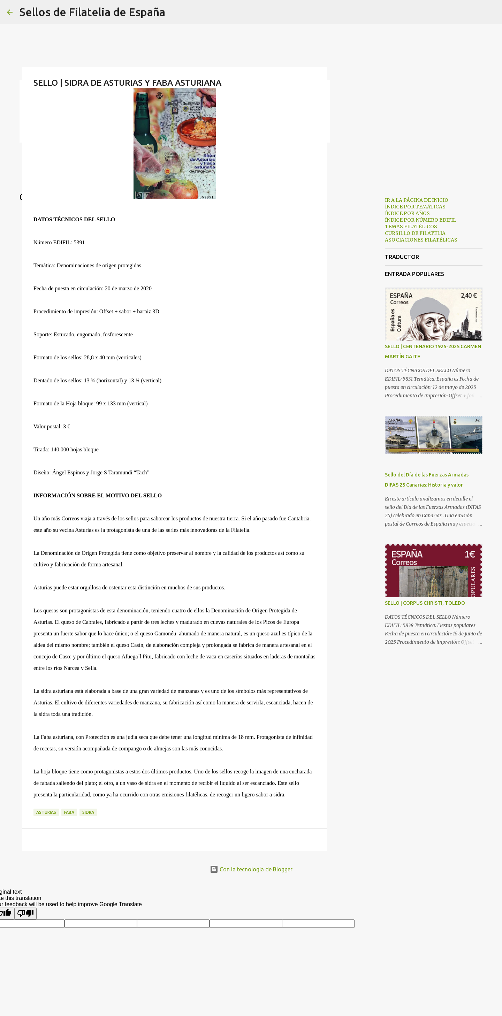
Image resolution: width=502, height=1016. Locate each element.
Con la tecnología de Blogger (251, 869)
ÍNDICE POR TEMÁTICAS (415, 207)
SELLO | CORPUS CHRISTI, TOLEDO (425, 603)
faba (69, 812)
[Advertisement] (362, 301)
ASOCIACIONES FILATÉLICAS (421, 240)
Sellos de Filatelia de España (92, 12)
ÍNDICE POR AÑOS (407, 213)
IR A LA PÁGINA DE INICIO (416, 200)
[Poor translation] (25, 913)
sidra (88, 812)
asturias (46, 812)
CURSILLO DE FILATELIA (415, 233)
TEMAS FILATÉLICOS (411, 226)
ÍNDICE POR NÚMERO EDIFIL (420, 220)
